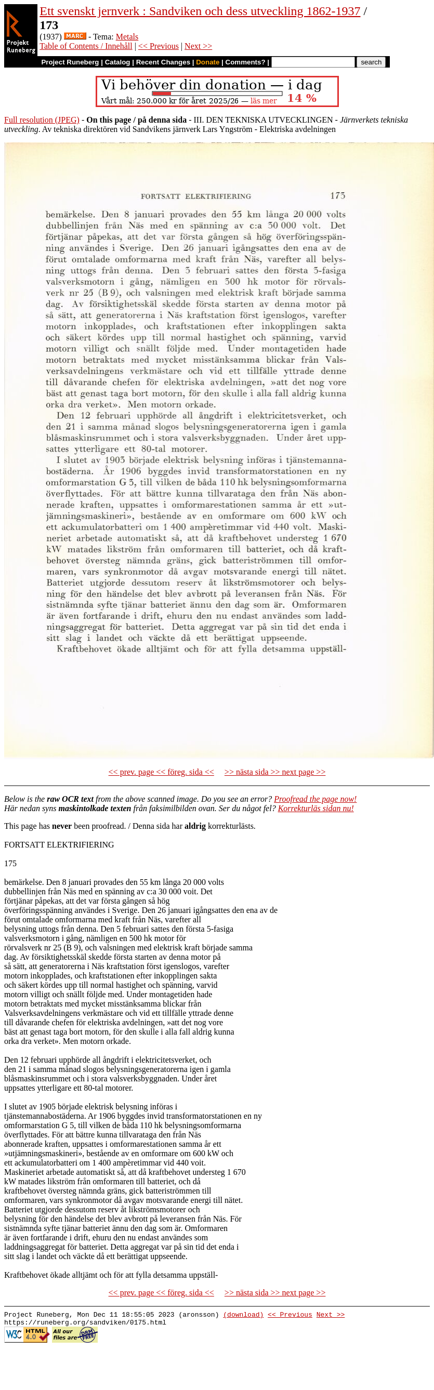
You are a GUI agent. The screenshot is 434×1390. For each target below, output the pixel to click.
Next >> (198, 46)
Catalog (117, 62)
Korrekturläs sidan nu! (316, 808)
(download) (243, 1315)
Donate (207, 62)
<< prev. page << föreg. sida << (161, 771)
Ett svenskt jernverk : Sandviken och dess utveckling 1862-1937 (200, 11)
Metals (127, 36)
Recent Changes (163, 62)
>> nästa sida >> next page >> (275, 771)
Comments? (246, 62)
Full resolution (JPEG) (42, 119)
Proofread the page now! (315, 799)
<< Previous (158, 46)
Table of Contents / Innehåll (86, 46)
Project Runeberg (70, 62)
